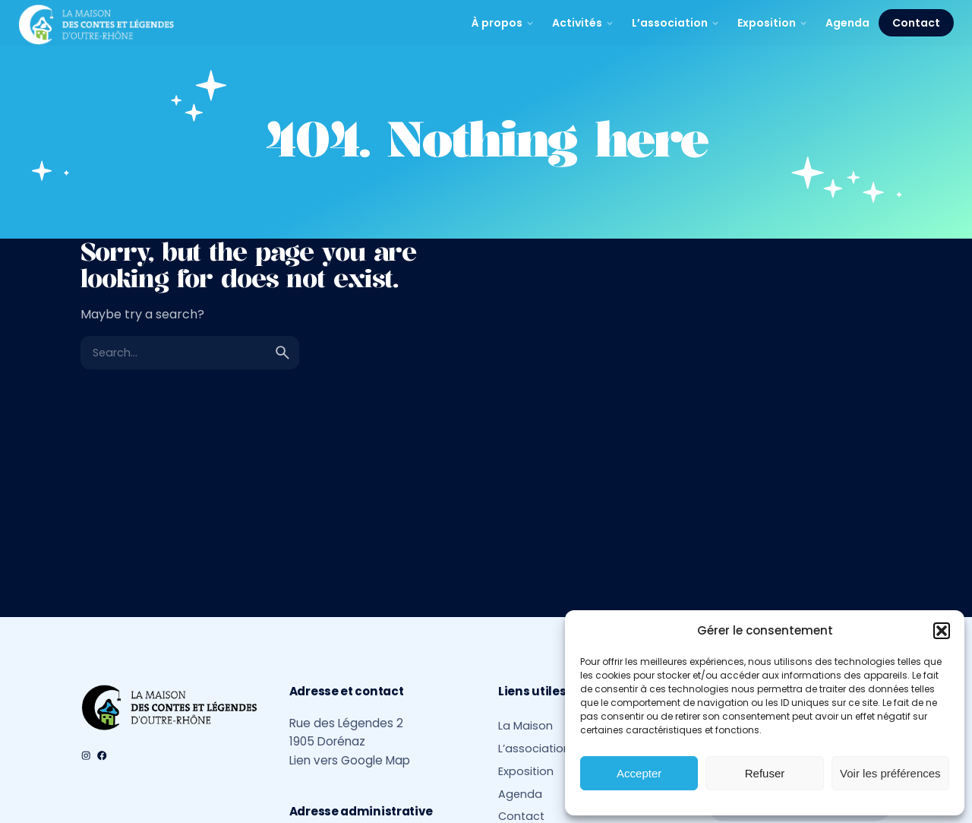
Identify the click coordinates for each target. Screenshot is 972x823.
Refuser (765, 773)
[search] (282, 352)
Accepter (639, 773)
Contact (916, 22)
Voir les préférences (890, 773)
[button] (941, 630)
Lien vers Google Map (349, 760)
